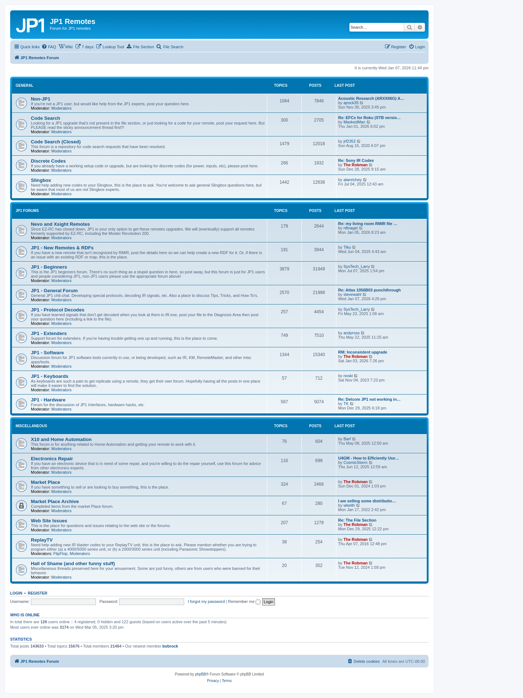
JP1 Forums (27, 211)
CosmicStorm (356, 462)
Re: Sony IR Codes (356, 160)
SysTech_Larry (357, 266)
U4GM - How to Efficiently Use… (368, 458)
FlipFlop (60, 553)
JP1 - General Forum (54, 290)
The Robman (356, 165)
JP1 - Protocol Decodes (57, 310)
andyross (352, 333)
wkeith (349, 505)
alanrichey (353, 179)
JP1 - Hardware (48, 400)
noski (348, 376)
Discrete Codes (48, 161)
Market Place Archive (55, 501)
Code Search (45, 118)
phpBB (200, 674)
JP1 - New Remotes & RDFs (62, 247)
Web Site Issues (49, 520)
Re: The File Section (357, 520)
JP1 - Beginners (49, 267)
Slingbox (41, 180)
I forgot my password (206, 601)
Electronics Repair (52, 458)
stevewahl (352, 294)
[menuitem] (48, 46)
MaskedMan (354, 122)
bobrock (170, 646)
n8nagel (351, 228)
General (24, 85)
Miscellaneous (31, 426)
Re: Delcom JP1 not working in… (369, 399)
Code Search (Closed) (56, 141)
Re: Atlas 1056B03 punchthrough (369, 290)
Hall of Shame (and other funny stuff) (73, 563)
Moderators (61, 108)
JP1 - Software (47, 352)
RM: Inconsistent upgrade (362, 352)
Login (16, 593)
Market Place (45, 482)
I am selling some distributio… (367, 501)
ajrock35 (351, 103)
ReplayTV (42, 540)
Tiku (347, 247)
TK (346, 403)
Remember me (244, 601)
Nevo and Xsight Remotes (60, 224)
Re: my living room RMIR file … (367, 223)
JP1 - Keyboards (49, 376)
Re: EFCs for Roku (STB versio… (369, 117)
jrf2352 (350, 141)
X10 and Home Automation (61, 439)
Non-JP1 (40, 99)
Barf (347, 439)
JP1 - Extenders (49, 333)
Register (38, 593)
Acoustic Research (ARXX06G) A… (371, 98)
